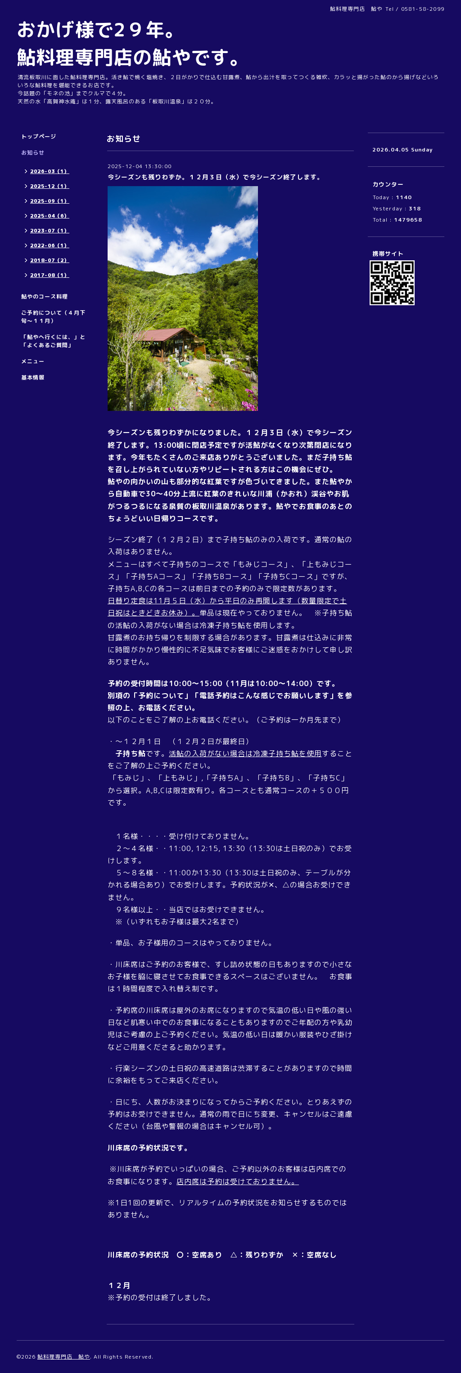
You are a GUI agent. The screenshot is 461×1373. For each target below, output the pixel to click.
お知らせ (33, 152)
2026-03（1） (49, 171)
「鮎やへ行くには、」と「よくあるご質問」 (53, 341)
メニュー (33, 361)
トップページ (38, 136)
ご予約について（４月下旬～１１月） (53, 317)
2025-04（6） (49, 215)
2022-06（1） (49, 245)
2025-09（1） (49, 201)
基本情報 (33, 377)
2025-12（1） (49, 186)
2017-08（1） (49, 275)
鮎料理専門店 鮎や (63, 1356)
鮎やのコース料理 (44, 296)
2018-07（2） (49, 260)
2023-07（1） (49, 230)
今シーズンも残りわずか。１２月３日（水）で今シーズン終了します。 (216, 177)
